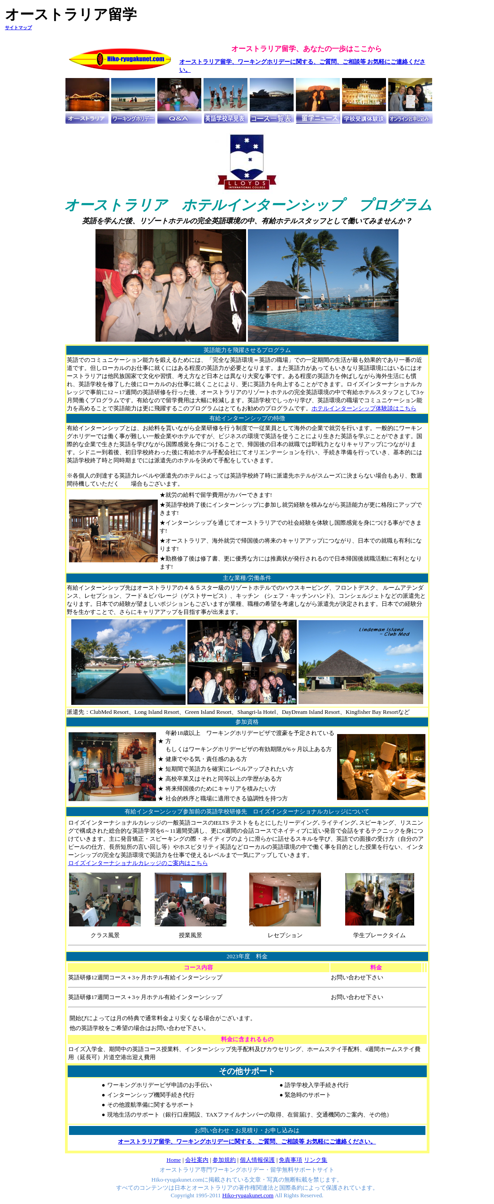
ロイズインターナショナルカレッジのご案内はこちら (138, 863)
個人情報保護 (257, 1159)
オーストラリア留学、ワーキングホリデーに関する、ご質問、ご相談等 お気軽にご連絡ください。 (247, 1141)
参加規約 (224, 1159)
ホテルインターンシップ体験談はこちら (364, 408)
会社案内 (196, 1159)
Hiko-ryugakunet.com (247, 1195)
